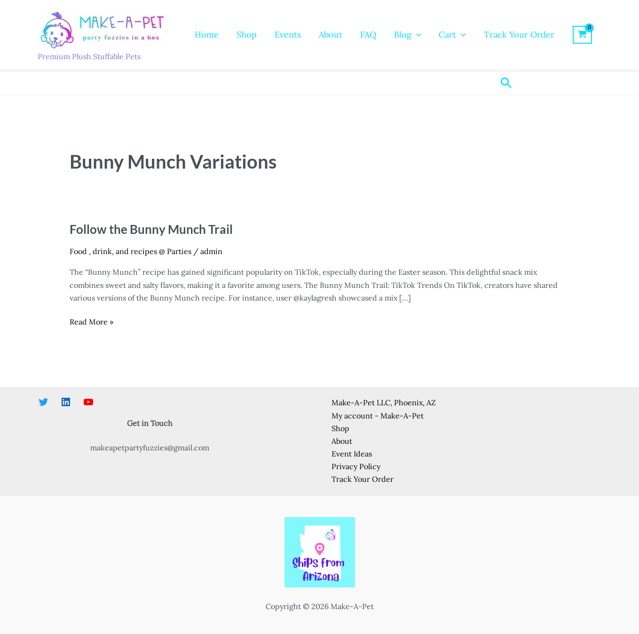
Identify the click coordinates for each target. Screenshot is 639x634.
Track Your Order (512, 34)
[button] (411, 35)
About (327, 34)
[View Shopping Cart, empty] (574, 35)
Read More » (91, 322)
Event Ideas (351, 453)
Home (206, 34)
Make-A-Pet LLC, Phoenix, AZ (383, 402)
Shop (245, 34)
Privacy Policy (355, 466)
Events (285, 34)
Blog (402, 35)
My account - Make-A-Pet (377, 415)
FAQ (364, 34)
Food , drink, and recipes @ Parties (130, 251)
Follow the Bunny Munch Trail (151, 229)
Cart (446, 35)
